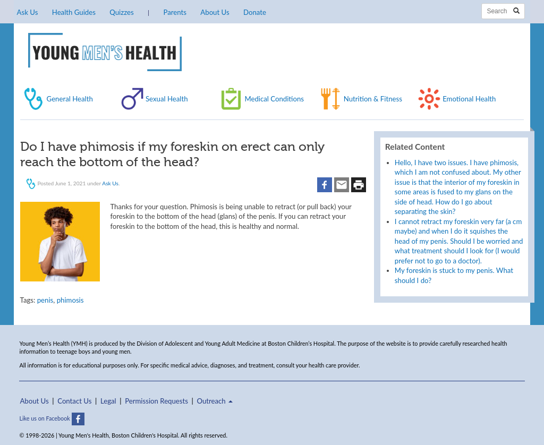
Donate (254, 12)
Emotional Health (469, 99)
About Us (214, 12)
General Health (70, 99)
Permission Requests (156, 401)
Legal (108, 401)
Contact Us (74, 401)
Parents (175, 12)
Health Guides (74, 12)
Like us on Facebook (51, 418)
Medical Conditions (274, 99)
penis (45, 300)
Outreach (215, 401)
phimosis (70, 300)
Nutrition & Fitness (373, 99)
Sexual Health (167, 99)
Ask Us (27, 12)
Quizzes (121, 12)
